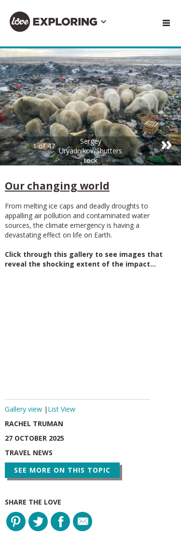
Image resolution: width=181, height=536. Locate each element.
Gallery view (24, 409)
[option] (90, 106)
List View (61, 409)
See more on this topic (62, 470)
